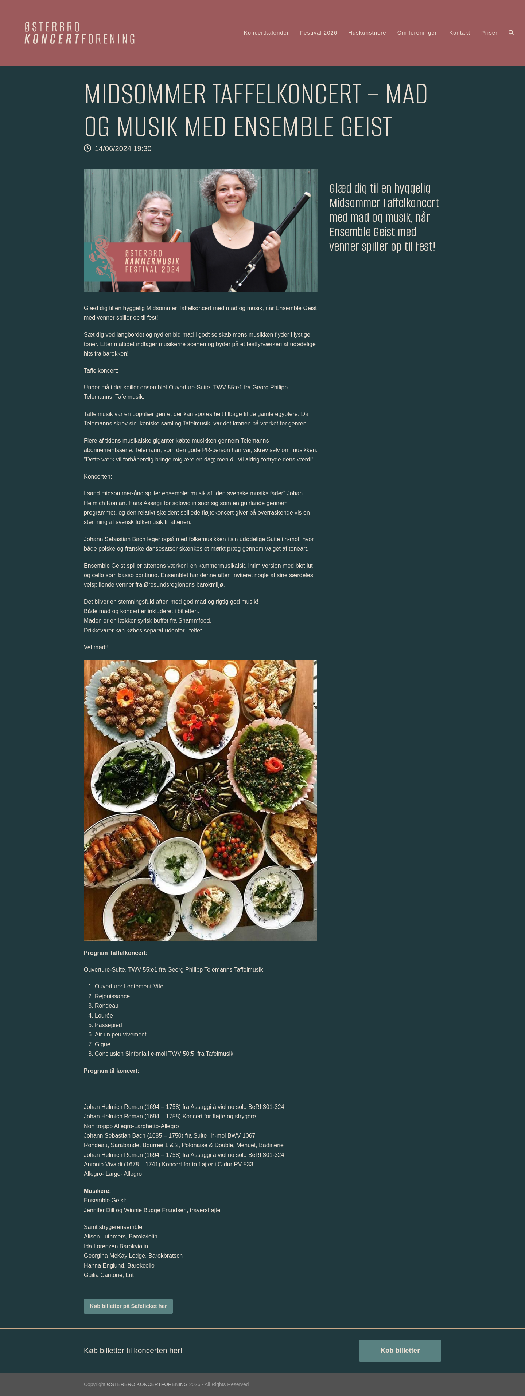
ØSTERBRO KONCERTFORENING (147, 1384)
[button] (511, 33)
